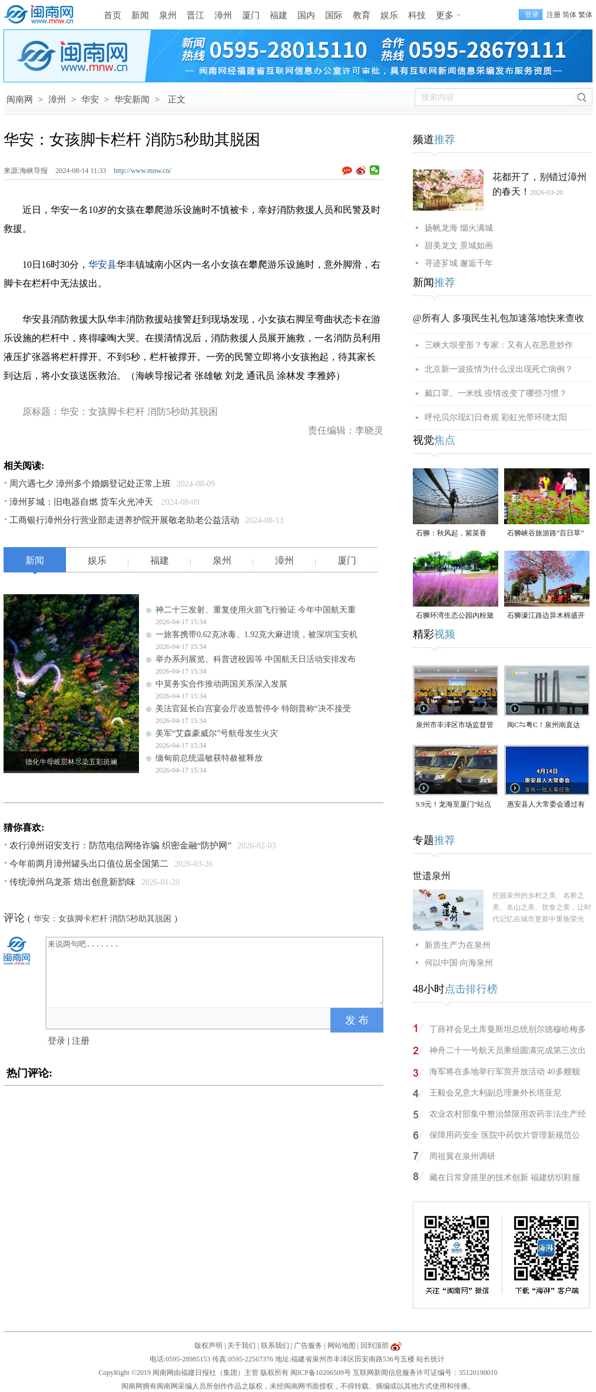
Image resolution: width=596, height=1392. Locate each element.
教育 (361, 15)
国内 (306, 15)
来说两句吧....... (216, 971)
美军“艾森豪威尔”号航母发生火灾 (216, 733)
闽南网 (19, 99)
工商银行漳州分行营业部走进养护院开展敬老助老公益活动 (124, 520)
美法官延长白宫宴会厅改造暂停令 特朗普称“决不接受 (253, 708)
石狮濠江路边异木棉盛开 (546, 615)
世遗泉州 (432, 876)
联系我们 (275, 1345)
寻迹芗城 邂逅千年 (459, 263)
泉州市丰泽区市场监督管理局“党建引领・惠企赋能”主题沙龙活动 (455, 726)
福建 (278, 15)
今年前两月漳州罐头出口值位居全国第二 (88, 863)
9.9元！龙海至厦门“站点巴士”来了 (453, 805)
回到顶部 (374, 1345)
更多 (444, 15)
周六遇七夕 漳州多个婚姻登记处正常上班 (90, 483)
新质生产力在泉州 (458, 945)
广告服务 (308, 1345)
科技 (417, 15)
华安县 (102, 264)
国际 (334, 15)
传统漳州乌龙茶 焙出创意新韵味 (72, 882)
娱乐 (389, 15)
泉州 (168, 15)
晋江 (195, 15)
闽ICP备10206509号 (320, 1372)
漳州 (223, 15)
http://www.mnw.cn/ (142, 170)
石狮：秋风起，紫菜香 (451, 533)
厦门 (251, 15)
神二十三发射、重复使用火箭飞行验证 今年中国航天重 (255, 609)
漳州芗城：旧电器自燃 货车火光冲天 (82, 502)
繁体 (585, 15)
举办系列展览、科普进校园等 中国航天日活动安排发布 (255, 659)
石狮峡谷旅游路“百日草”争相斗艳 (545, 534)
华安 (90, 99)
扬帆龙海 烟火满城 (459, 228)
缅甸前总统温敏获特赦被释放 (209, 758)
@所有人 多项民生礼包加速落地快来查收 (498, 318)
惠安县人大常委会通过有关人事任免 (546, 805)
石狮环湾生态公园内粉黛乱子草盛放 (455, 616)
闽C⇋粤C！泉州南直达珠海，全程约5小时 (543, 726)
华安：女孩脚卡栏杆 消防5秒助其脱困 (103, 918)
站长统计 (430, 1359)
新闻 (140, 15)
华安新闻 (132, 99)
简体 (569, 15)
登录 (56, 1040)
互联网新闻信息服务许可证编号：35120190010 (425, 1372)
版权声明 (208, 1345)
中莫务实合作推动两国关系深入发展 (221, 684)
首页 (112, 15)
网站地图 (341, 1345)
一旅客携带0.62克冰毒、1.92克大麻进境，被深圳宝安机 (256, 634)
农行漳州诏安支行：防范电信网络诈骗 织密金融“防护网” (120, 845)
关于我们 (241, 1345)
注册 (554, 15)
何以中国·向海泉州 (459, 962)
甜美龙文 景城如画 (459, 245)
